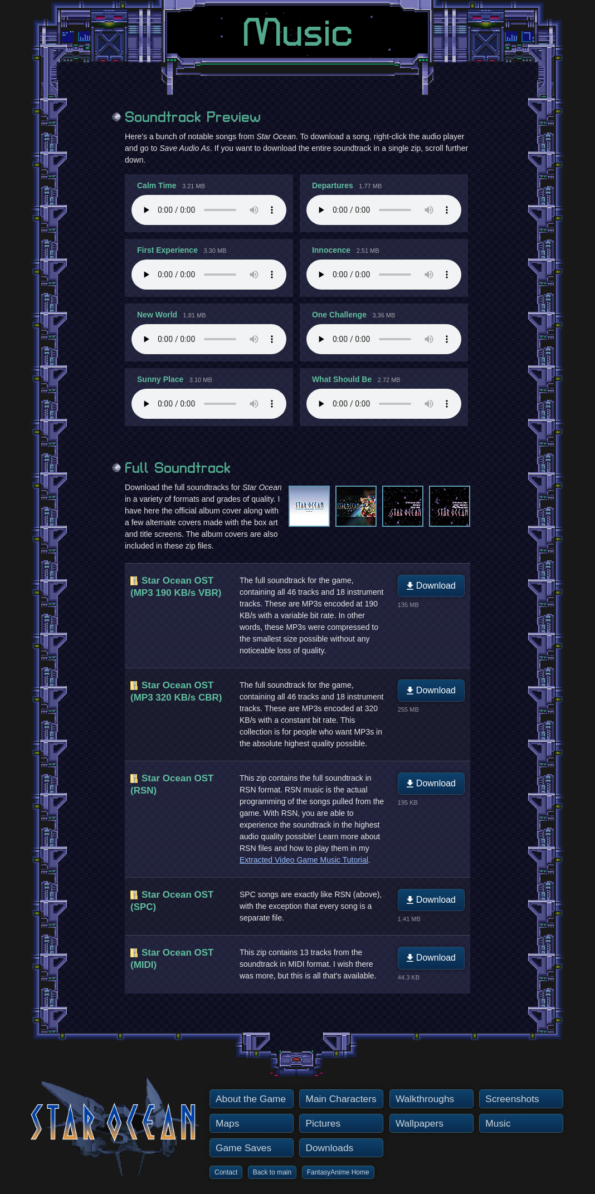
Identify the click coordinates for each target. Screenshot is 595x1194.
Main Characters (340, 1098)
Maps (227, 1123)
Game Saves (243, 1147)
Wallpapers (419, 1123)
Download (431, 585)
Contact (225, 1172)
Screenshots (512, 1098)
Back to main (272, 1172)
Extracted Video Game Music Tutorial (304, 859)
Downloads (329, 1147)
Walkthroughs (425, 1098)
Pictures (322, 1123)
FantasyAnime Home (338, 1172)
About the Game (251, 1098)
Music (497, 1123)
